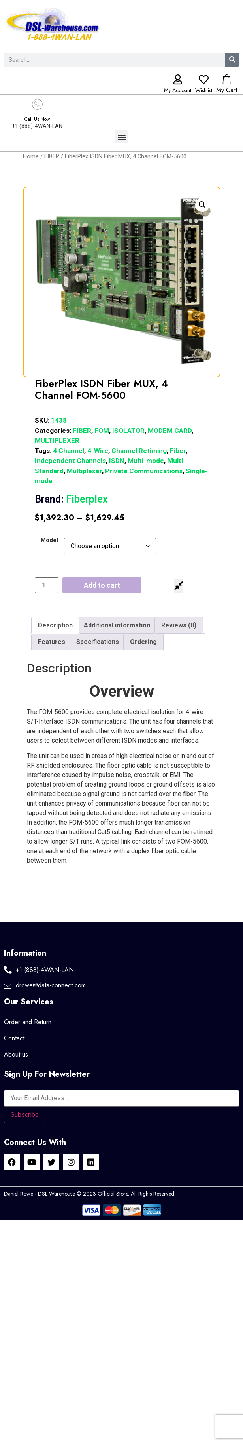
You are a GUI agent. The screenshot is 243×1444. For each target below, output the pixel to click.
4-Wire (97, 451)
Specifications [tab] (97, 642)
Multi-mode (146, 461)
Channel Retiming (139, 451)
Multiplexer (84, 471)
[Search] (232, 60)
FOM (101, 430)
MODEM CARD (170, 430)
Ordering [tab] (143, 642)
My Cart (226, 90)
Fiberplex (71, 499)
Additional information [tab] (117, 625)
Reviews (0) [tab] (178, 625)
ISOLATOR (128, 430)
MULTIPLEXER (57, 440)
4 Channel (68, 451)
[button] (121, 136)
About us (16, 1054)
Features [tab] (51, 642)
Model (49, 540)
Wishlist (203, 90)
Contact (14, 1038)
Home (31, 156)
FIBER (51, 156)
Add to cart (102, 585)
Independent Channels (70, 461)
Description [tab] (55, 625)
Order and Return (27, 1022)
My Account (177, 90)
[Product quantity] (46, 585)
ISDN (116, 461)
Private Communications (144, 471)
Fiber (178, 451)
